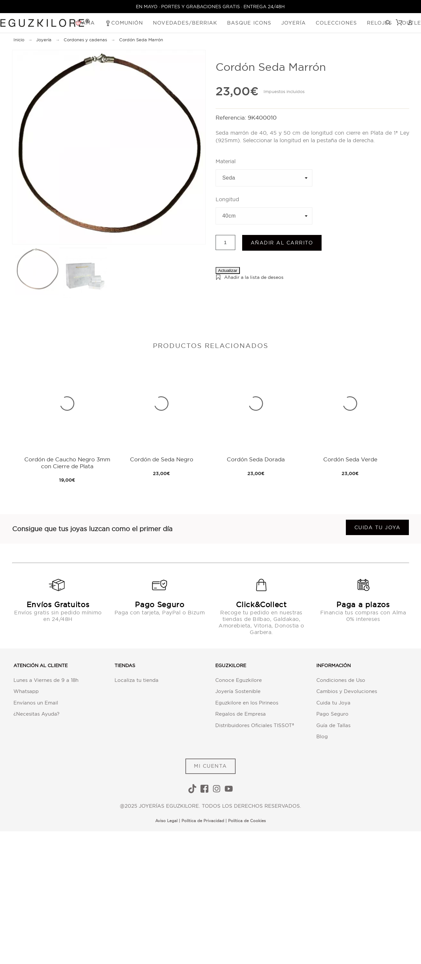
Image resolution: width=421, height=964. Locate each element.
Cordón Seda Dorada (256, 459)
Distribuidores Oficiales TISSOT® (254, 725)
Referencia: (232, 117)
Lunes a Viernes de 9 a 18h (45, 680)
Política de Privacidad (202, 820)
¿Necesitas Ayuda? (36, 714)
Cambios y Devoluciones (346, 691)
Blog (322, 736)
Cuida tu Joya (333, 703)
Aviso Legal (166, 820)
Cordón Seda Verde (350, 459)
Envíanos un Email (35, 703)
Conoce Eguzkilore (238, 680)
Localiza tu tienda (136, 680)
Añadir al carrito (282, 243)
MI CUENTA (210, 766)
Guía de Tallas (333, 725)
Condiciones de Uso (340, 680)
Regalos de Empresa (240, 714)
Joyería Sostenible (238, 691)
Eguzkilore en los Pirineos (246, 703)
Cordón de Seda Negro (161, 459)
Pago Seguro (332, 714)
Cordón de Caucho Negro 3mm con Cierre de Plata (67, 462)
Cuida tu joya (377, 527)
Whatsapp (26, 691)
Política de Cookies (247, 820)
